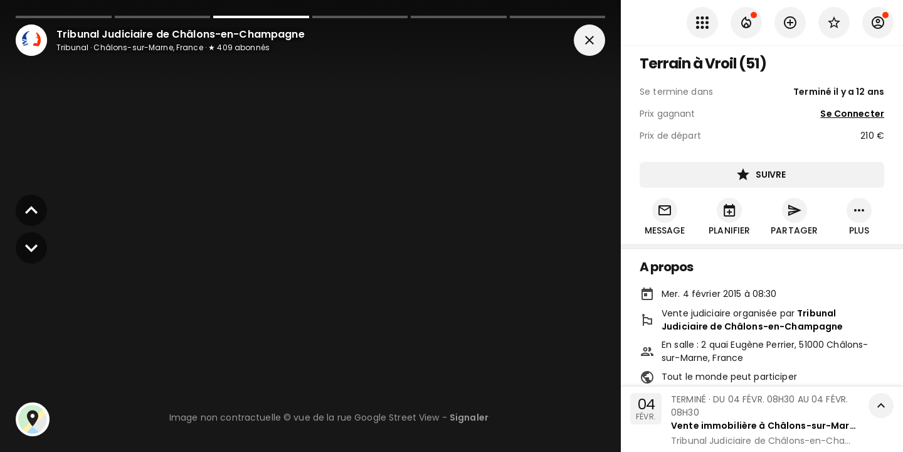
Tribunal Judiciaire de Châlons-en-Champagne (752, 320)
